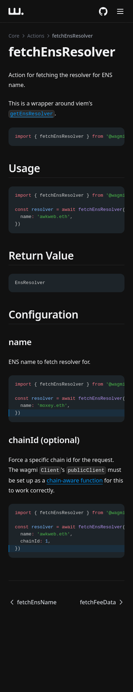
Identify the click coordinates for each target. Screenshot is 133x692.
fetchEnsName (33, 602)
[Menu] (120, 11)
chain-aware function (74, 480)
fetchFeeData (102, 602)
